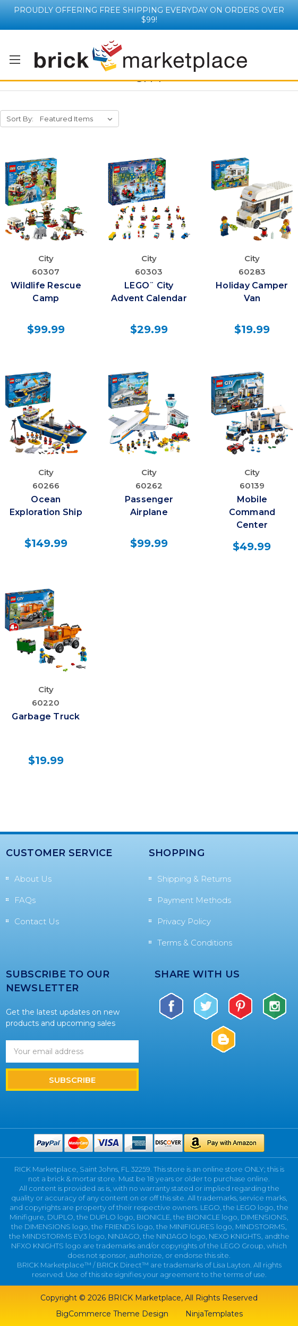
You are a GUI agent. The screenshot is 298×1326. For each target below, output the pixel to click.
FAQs (25, 900)
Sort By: (19, 118)
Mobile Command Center (252, 512)
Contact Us (36, 921)
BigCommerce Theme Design (112, 1314)
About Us (33, 879)
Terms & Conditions (194, 943)
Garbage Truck (46, 716)
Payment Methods (194, 900)
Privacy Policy (184, 921)
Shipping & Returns (194, 879)
